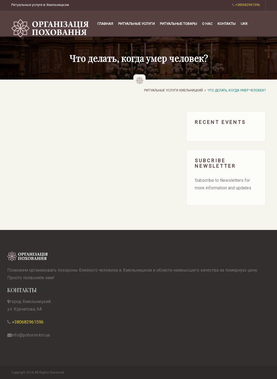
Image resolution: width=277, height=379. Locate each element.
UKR (244, 24)
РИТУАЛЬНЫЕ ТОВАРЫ (178, 24)
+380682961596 (27, 322)
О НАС (207, 24)
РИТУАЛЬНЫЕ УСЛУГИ (136, 24)
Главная (105, 24)
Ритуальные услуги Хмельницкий (173, 90)
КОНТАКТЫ (226, 24)
